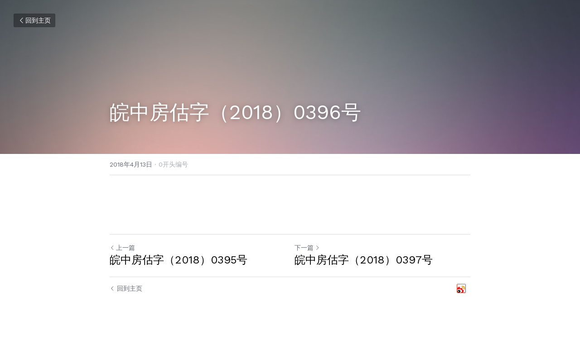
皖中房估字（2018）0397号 (364, 260)
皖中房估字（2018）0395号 (178, 260)
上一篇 (122, 247)
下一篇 (307, 247)
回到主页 (34, 20)
